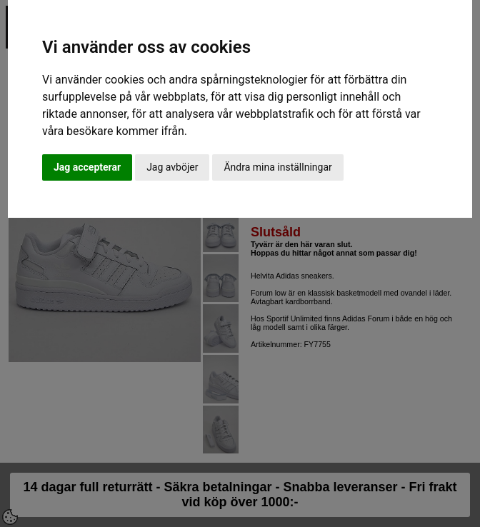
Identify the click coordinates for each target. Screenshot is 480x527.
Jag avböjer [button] (172, 167)
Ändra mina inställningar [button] (277, 167)
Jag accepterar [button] (87, 167)
